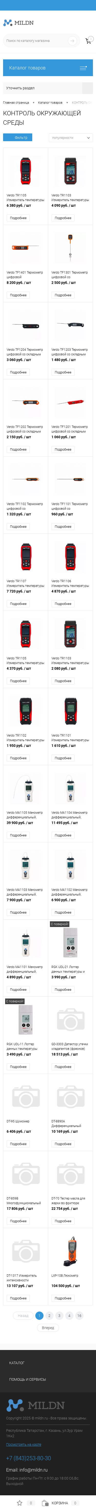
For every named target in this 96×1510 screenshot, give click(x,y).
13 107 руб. (26, 1288)
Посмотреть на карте (23, 1444)
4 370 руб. (26, 671)
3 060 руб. (26, 362)
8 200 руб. (26, 285)
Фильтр (17, 137)
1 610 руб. (70, 748)
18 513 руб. (70, 1057)
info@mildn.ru (33, 1470)
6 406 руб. (26, 1134)
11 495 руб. (70, 825)
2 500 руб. (70, 285)
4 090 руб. (70, 208)
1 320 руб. (26, 517)
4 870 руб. (70, 594)
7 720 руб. (26, 594)
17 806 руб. (26, 1211)
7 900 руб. (26, 902)
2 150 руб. (26, 439)
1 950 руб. (26, 748)
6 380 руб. (26, 208)
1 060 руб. (70, 439)
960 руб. (70, 517)
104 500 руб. (70, 1288)
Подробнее (18, 218)
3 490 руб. (26, 1057)
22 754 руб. (70, 1211)
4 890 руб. (26, 980)
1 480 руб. (70, 362)
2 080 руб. (70, 671)
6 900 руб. (70, 902)
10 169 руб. (70, 1134)
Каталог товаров (48, 67)
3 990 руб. (70, 980)
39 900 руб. (26, 825)
